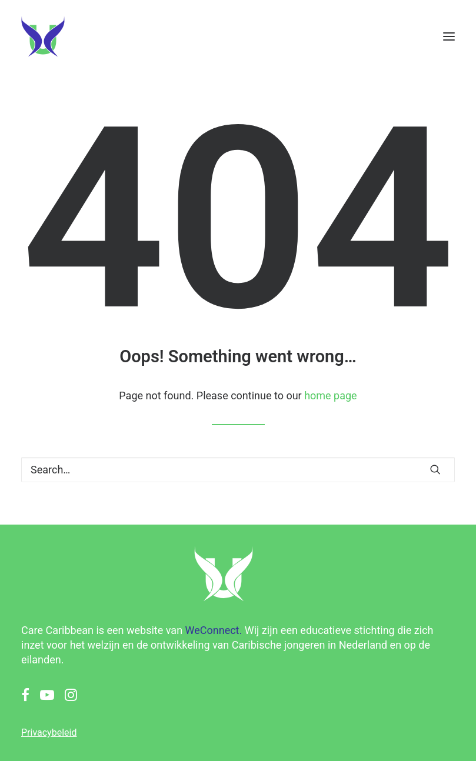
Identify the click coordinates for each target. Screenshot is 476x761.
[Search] (238, 469)
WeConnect (212, 630)
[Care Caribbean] (43, 36)
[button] (449, 36)
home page (330, 395)
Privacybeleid (48, 732)
